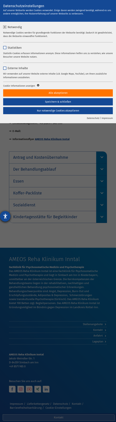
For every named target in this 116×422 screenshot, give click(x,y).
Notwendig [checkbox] (15, 27)
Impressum (107, 118)
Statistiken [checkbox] (15, 47)
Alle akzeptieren (58, 92)
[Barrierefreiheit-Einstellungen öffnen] (5, 216)
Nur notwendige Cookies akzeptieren (58, 110)
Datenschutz (93, 118)
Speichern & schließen (58, 101)
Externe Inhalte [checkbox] (18, 68)
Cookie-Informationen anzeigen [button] (21, 86)
